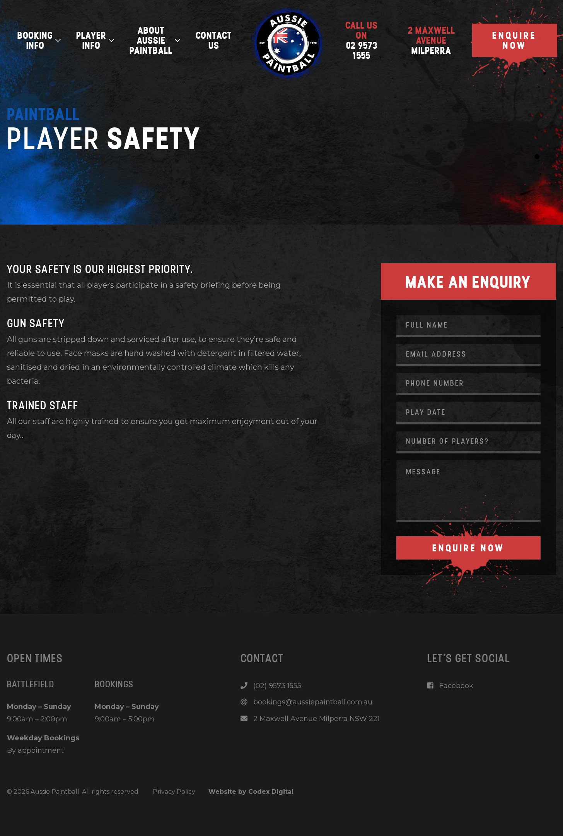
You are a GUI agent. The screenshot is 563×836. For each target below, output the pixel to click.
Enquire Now (514, 40)
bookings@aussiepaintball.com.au (306, 702)
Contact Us (214, 40)
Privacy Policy (174, 791)
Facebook (450, 686)
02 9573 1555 (361, 40)
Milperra (431, 40)
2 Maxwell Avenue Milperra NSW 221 (310, 718)
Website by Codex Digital (250, 791)
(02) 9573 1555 (271, 686)
